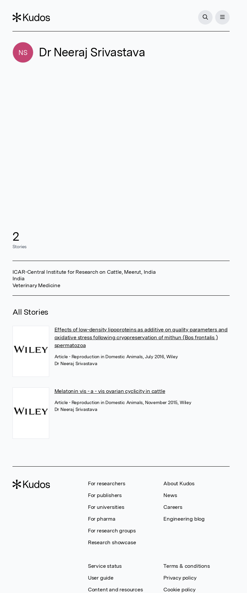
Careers (172, 507)
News (170, 495)
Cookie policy (179, 589)
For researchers (106, 483)
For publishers (105, 495)
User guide (100, 578)
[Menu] (222, 17)
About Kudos (179, 483)
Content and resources (115, 589)
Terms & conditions (186, 566)
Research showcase (112, 542)
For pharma (101, 519)
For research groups (112, 531)
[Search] (205, 17)
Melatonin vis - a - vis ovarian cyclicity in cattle (109, 391)
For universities (106, 507)
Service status (105, 566)
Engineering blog (184, 519)
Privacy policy (179, 578)
